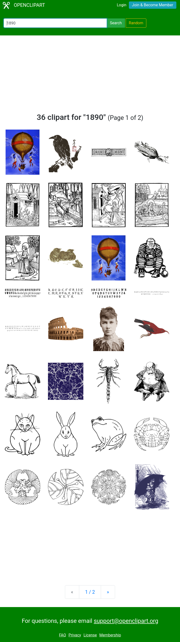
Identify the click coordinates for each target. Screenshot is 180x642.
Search (116, 23)
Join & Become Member (152, 5)
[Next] (108, 592)
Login (121, 5)
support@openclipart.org (126, 620)
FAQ (62, 635)
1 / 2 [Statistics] (90, 592)
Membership (110, 635)
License (90, 635)
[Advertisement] (90, 76)
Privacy (75, 635)
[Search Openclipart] (55, 23)
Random (136, 23)
